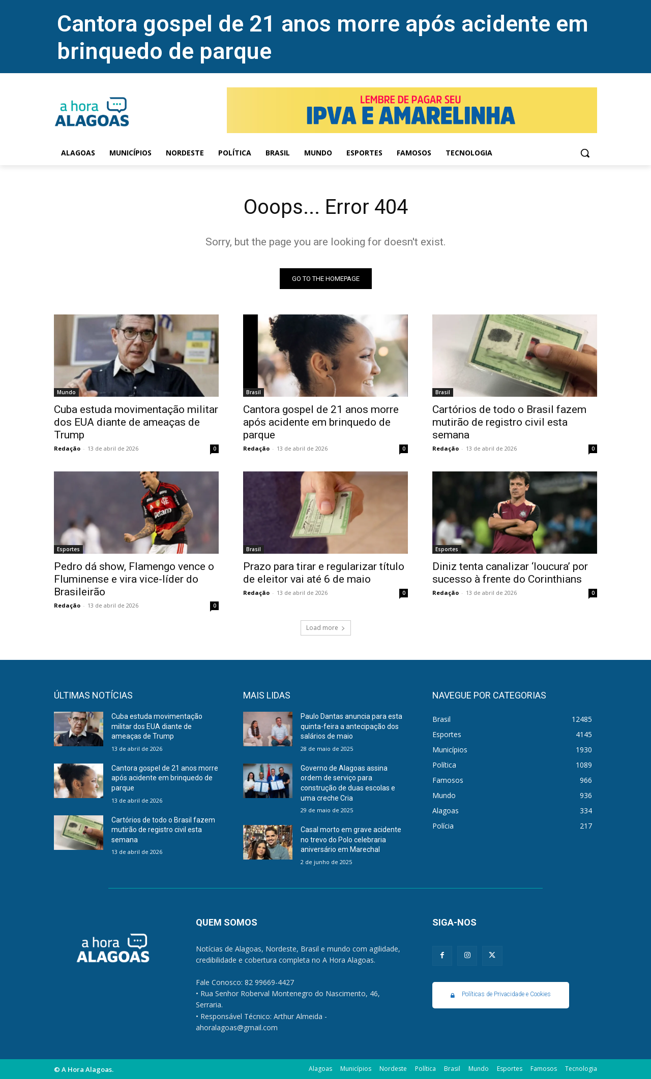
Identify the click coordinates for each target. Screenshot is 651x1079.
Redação (67, 448)
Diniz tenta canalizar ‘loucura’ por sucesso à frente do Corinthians (510, 572)
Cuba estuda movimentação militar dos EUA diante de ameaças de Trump (136, 422)
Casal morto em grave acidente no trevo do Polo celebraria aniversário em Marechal (351, 839)
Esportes (68, 549)
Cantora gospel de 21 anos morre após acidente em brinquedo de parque (321, 422)
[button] (585, 153)
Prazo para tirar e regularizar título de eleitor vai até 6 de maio (323, 572)
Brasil (253, 392)
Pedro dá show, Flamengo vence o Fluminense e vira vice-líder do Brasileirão (134, 579)
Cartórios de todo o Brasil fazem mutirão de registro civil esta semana (509, 422)
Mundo (66, 392)
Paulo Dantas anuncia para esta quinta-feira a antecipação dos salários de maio (351, 726)
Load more (325, 627)
